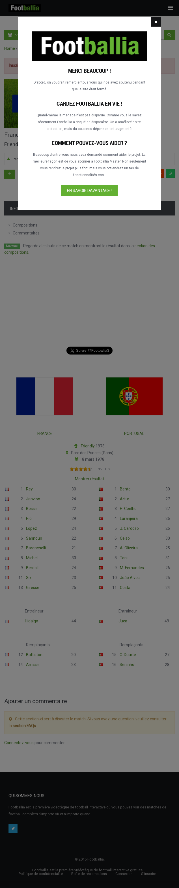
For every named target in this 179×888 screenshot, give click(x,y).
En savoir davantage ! (89, 190)
